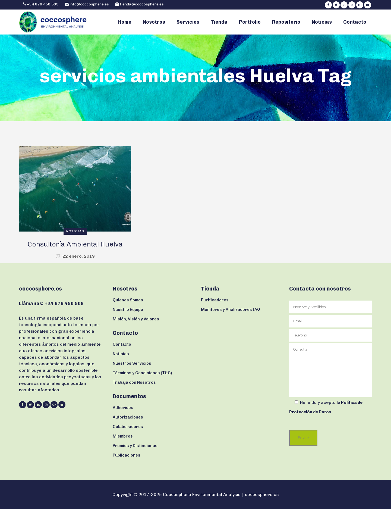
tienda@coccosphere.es (142, 4)
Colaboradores (128, 426)
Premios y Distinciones (135, 445)
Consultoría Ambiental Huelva (75, 244)
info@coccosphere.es (89, 4)
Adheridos (123, 407)
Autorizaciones (128, 417)
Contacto (122, 344)
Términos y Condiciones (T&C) (142, 372)
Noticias (121, 353)
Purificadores (215, 300)
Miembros (123, 436)
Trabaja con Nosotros (134, 382)
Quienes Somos (128, 300)
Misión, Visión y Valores (136, 319)
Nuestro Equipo (128, 309)
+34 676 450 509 (42, 4)
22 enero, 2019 (75, 256)
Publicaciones (126, 455)
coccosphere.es (262, 494)
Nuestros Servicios (132, 363)
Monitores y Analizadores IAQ (230, 309)
